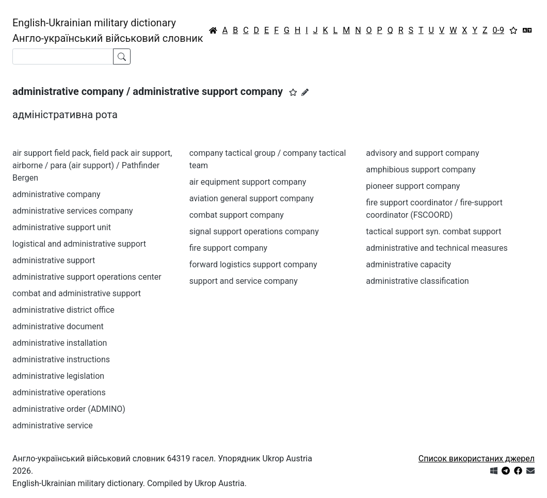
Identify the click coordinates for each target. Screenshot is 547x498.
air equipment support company (248, 182)
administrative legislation (58, 376)
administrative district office (63, 310)
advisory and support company (422, 153)
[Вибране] (513, 30)
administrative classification (417, 281)
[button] (293, 92)
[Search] (63, 57)
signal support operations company (254, 231)
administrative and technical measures (436, 248)
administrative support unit (61, 227)
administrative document (58, 326)
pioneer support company (413, 186)
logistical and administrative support (79, 244)
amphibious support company (420, 169)
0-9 (498, 30)
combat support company (236, 215)
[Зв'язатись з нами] (530, 471)
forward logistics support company (253, 264)
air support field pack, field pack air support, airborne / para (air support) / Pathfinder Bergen (92, 165)
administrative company (56, 194)
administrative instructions (61, 359)
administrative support (53, 260)
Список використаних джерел (477, 458)
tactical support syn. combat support (433, 231)
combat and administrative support (76, 293)
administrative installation (59, 343)
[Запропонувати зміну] (305, 92)
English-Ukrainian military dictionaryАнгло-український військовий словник (107, 30)
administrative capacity (408, 264)
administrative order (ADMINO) (68, 409)
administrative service (52, 425)
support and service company (243, 281)
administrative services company (72, 211)
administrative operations (59, 392)
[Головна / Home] (213, 30)
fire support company (228, 248)
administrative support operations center (87, 277)
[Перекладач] (527, 30)
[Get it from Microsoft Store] (493, 471)
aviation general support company (251, 198)
